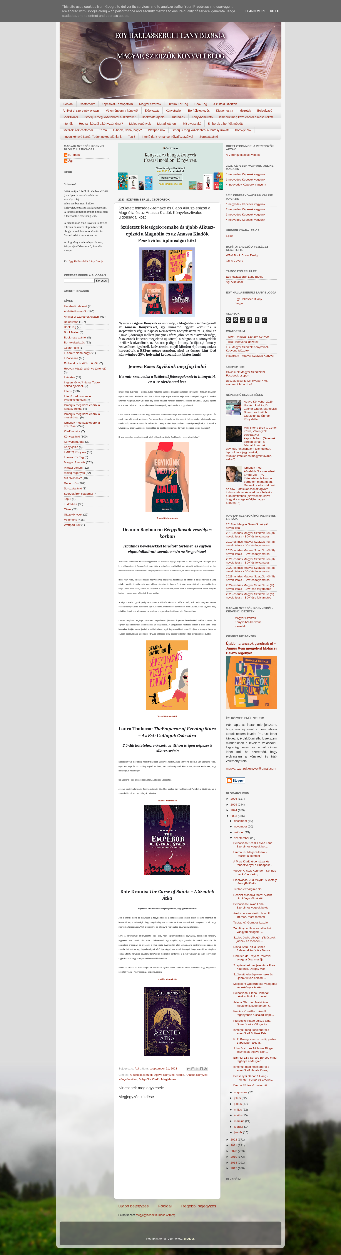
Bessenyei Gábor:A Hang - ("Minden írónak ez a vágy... (253, 1077)
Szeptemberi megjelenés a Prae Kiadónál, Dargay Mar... (254, 967)
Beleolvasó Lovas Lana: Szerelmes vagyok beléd (251, 905)
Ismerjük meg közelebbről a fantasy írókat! (200, 130)
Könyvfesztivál (128, 1079)
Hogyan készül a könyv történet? (85, 368)
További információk (167, 716)
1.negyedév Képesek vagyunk (245, 174)
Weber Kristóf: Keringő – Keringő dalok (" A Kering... (254, 872)
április (238, 1115)
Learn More (256, 11)
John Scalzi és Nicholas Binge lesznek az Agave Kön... (253, 1050)
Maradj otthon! (167, 123)
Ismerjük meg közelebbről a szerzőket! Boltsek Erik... (251, 1031)
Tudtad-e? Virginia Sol (247, 889)
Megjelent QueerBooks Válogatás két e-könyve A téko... (255, 985)
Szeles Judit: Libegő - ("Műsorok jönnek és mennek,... (254, 939)
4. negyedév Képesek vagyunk (246, 184)
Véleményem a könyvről (122, 110)
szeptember (242, 838)
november (241, 826)
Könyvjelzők (243, 130)
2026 (234, 798)
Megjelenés (168, 1079)
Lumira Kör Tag (177, 104)
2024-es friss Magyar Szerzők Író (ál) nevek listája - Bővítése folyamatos (250, 587)
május (238, 1109)
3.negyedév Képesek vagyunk (245, 179)
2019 (234, 1156)
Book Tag (200, 104)
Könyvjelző (71, 447)
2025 (234, 804)
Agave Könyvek (164, 1074)
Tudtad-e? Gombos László (250, 922)
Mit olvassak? (192, 123)
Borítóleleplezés (199, 110)
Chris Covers (234, 260)
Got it (275, 11)
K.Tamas (74, 154)
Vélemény (70, 519)
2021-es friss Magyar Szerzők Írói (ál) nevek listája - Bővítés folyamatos (250, 560)
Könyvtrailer (174, 110)
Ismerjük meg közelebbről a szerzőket (109, 117)
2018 (234, 1162)
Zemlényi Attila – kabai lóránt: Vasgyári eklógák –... (252, 930)
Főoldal (69, 104)
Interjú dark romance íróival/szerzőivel (167, 136)
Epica (229, 235)
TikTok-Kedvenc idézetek (242, 341)
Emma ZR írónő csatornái (250, 1085)
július (238, 1098)
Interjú (68, 391)
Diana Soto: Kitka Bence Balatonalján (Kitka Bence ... (253, 948)
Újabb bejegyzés (133, 1206)
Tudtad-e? (178, 117)
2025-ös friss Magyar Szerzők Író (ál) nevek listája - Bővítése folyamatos (250, 595)
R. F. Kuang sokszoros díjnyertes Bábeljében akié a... (254, 1041)
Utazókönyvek (73, 514)
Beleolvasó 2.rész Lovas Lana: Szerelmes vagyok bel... (253, 844)
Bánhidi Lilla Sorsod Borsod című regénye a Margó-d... (255, 1059)
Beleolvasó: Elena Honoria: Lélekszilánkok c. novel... (251, 994)
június (238, 1104)
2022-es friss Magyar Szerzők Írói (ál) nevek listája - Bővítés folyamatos (250, 569)
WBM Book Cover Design (242, 255)
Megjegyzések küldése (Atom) (155, 1215)
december (241, 820)
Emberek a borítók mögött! (226, 123)
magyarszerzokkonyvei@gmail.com (251, 768)
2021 (234, 1145)
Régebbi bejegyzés (198, 1206)
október (239, 832)
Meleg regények (140, 123)
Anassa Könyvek (196, 1074)
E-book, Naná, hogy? (127, 130)
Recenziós (71, 483)
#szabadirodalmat (75, 306)
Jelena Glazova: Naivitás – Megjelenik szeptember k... (252, 1004)
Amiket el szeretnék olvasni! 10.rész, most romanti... (251, 915)
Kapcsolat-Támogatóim (117, 104)
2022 (234, 1139)
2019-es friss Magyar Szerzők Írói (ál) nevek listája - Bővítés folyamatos (250, 543)
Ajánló (180, 1074)
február (239, 1126)
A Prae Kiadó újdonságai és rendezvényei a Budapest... (252, 863)
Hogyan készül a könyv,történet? (101, 123)
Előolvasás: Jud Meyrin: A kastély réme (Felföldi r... (255, 881)
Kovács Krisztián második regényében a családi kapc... (253, 1013)
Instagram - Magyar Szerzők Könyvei (250, 355)
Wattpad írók (156, 130)
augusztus (241, 1092)
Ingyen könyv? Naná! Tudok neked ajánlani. (92, 136)
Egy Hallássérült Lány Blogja (86, 261)
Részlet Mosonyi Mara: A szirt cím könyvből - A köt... (252, 896)
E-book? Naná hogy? (78, 353)
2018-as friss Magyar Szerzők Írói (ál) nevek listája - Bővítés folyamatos (250, 534)
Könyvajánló (72, 436)
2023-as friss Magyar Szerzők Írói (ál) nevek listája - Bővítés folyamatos (250, 578)
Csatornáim (87, 104)
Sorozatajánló (208, 136)
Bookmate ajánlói (153, 117)
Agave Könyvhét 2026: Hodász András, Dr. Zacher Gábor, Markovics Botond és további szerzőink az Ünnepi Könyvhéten (260, 410)
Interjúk (68, 123)
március (239, 1121)
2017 (234, 1168)
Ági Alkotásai (234, 281)
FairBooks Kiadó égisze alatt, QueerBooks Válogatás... (252, 1022)
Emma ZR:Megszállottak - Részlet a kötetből (250, 853)
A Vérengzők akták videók (243, 154)
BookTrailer (70, 117)
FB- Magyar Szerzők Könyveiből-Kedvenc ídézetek (247, 348)
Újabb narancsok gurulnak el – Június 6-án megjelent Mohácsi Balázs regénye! (251, 648)
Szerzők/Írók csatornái (78, 130)
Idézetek (245, 110)
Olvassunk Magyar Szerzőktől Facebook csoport (245, 373)
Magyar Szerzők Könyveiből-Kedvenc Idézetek (248, 622)
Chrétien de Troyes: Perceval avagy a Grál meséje (252, 957)
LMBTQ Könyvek (75, 452)
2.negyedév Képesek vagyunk (245, 209)
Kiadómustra (224, 110)
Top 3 (131, 136)
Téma (103, 130)
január (238, 1132)
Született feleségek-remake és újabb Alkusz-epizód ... (253, 976)
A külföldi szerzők (225, 104)
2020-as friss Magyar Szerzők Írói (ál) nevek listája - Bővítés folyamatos (250, 552)
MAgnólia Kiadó (149, 1079)
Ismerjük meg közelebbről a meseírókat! (246, 117)
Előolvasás (152, 110)
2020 (234, 1151)
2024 (234, 810)
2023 (234, 815)
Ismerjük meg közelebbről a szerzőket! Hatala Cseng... (252, 1068)
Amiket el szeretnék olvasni (81, 110)
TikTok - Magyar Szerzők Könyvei (247, 336)
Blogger (189, 1238)
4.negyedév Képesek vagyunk (245, 219)
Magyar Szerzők (150, 104)
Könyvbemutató (202, 117)
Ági (70, 160)
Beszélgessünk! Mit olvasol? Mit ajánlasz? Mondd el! (246, 382)
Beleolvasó (264, 110)
